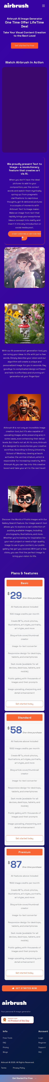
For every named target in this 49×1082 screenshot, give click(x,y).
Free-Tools (7, 1038)
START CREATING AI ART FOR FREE (26, 235)
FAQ (4, 1042)
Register (42, 1042)
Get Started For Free (24, 1078)
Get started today (24, 704)
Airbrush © (5, 1062)
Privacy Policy (19, 1068)
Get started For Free (24, 45)
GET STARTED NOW (24, 988)
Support (42, 1047)
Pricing (6, 1047)
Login (40, 1038)
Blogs (5, 1052)
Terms (3, 1068)
